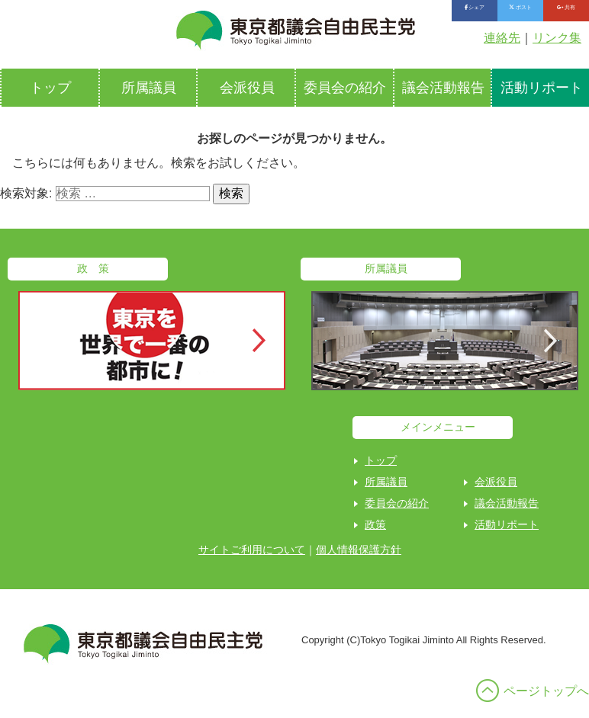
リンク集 (557, 37)
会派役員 (247, 87)
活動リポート (507, 524)
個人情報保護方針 (358, 549)
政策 (375, 524)
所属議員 (148, 87)
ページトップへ (546, 690)
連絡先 (502, 37)
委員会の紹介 (345, 87)
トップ (50, 87)
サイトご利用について (251, 549)
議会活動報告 (443, 87)
